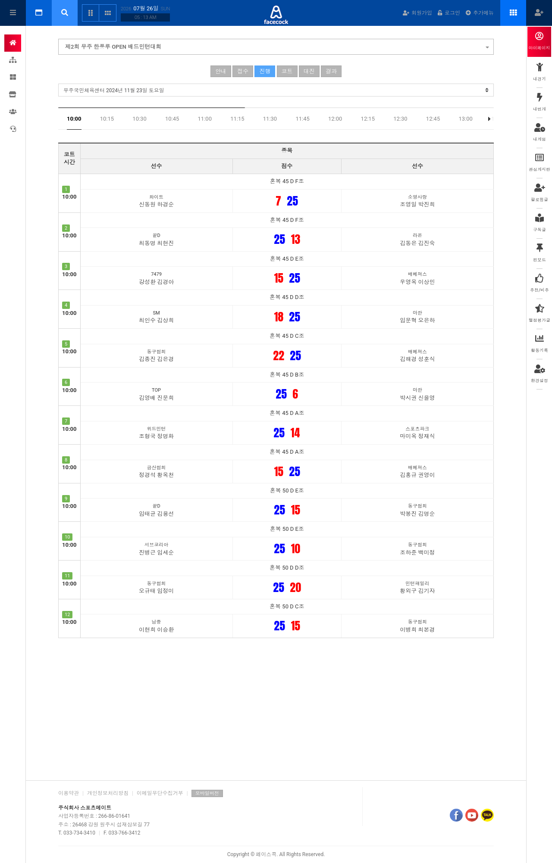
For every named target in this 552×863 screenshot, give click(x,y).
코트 (287, 71)
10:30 (139, 118)
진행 (264, 71)
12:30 (400, 118)
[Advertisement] (276, 707)
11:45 (302, 118)
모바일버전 (207, 793)
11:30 (270, 118)
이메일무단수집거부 (160, 793)
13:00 (465, 118)
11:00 (205, 118)
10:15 (107, 118)
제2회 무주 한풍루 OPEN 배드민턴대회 (277, 45)
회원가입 (417, 13)
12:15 (368, 118)
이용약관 (68, 793)
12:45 (433, 118)
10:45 (172, 118)
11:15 (237, 118)
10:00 (74, 118)
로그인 (449, 13)
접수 (242, 71)
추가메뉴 (480, 13)
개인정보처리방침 (108, 793)
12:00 (335, 118)
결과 (331, 71)
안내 (220, 71)
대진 (309, 71)
